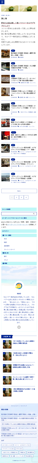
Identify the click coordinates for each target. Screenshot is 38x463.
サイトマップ (24, 405)
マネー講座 (7, 235)
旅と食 (6, 253)
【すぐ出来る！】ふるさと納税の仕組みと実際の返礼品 (18, 424)
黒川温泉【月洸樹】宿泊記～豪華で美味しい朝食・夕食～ (19, 414)
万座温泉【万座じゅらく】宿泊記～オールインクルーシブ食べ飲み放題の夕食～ (23, 93)
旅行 (5, 256)
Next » (19, 191)
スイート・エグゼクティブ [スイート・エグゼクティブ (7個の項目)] (22, 445)
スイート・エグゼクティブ (26, 151)
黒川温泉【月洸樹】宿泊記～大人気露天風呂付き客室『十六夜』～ (19, 419)
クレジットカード (9, 249)
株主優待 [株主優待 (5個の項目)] (31, 452)
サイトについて (14, 405)
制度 (5, 242)
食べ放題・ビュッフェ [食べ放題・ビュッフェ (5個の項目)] (17, 456)
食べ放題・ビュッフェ (30, 82)
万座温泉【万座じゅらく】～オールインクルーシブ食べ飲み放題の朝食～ (19, 429)
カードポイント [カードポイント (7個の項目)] (7, 445)
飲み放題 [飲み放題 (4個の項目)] (29, 456)
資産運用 (6, 246)
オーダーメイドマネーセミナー (18, 224)
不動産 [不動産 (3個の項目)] (22, 452)
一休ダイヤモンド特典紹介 (26, 112)
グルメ (6, 260)
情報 (5, 263)
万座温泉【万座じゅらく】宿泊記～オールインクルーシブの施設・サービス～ (23, 108)
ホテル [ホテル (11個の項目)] (19, 448)
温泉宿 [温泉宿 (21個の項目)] (5, 456)
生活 (5, 238)
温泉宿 (21, 57)
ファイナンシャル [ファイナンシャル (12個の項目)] (8, 448)
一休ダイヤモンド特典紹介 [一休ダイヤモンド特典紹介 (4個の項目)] (9, 452)
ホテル (21, 126)
